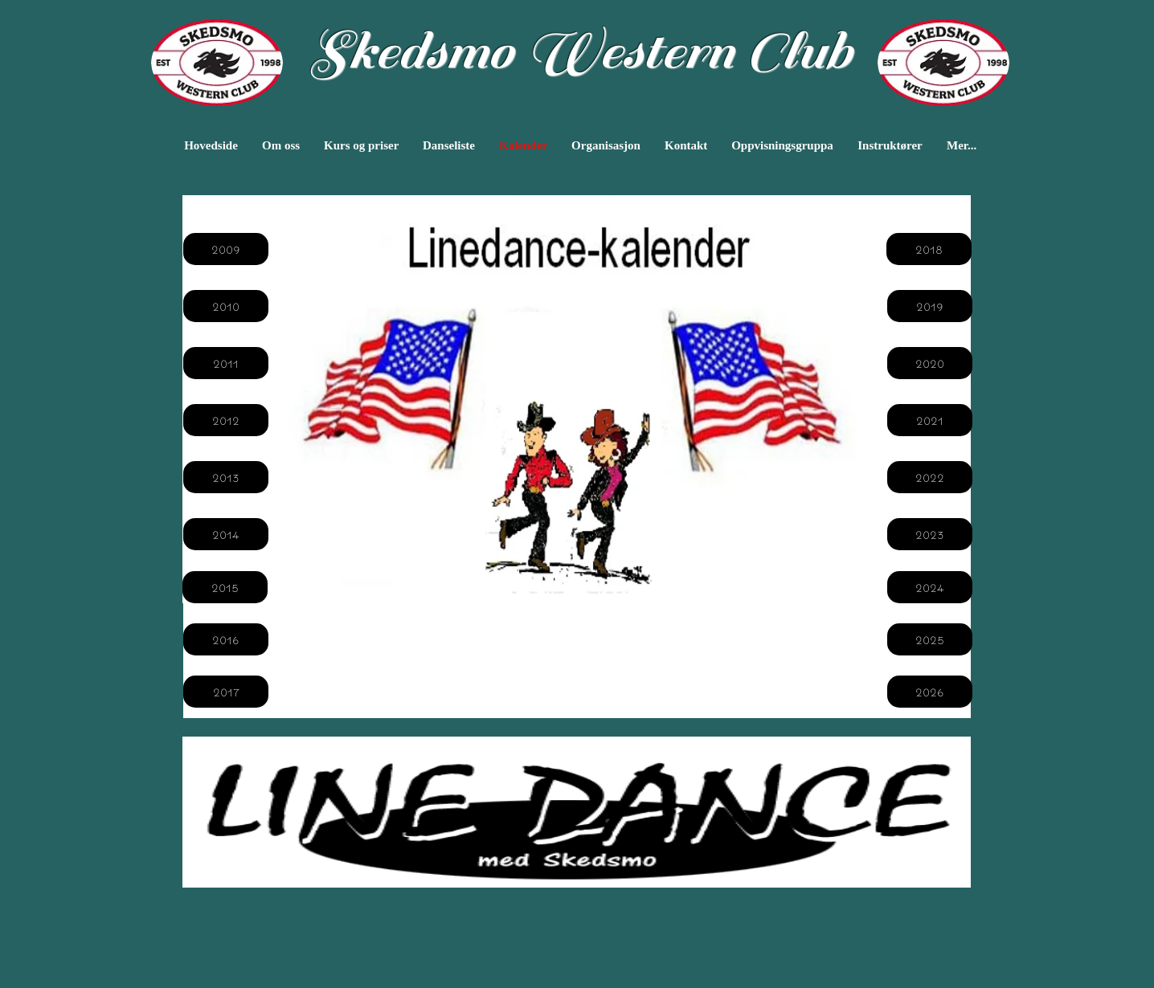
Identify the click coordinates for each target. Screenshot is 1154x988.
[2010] (225, 306)
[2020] (929, 363)
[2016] (225, 639)
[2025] (929, 639)
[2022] (929, 477)
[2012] (225, 420)
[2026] (929, 692)
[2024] (929, 587)
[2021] (929, 420)
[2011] (225, 363)
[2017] (225, 692)
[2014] (225, 534)
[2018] (929, 249)
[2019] (929, 306)
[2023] (929, 534)
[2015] (225, 587)
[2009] (225, 249)
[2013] (225, 477)
